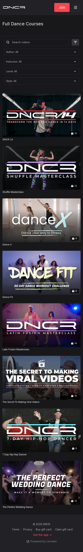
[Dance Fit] (41, 297)
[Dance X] (41, 244)
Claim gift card (64, 529)
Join (62, 7)
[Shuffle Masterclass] (41, 192)
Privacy (27, 529)
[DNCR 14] (41, 139)
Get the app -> (42, 534)
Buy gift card (43, 529)
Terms (15, 529)
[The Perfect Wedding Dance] (41, 507)
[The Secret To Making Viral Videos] (41, 402)
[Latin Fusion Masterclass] (41, 349)
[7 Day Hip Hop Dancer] (41, 454)
